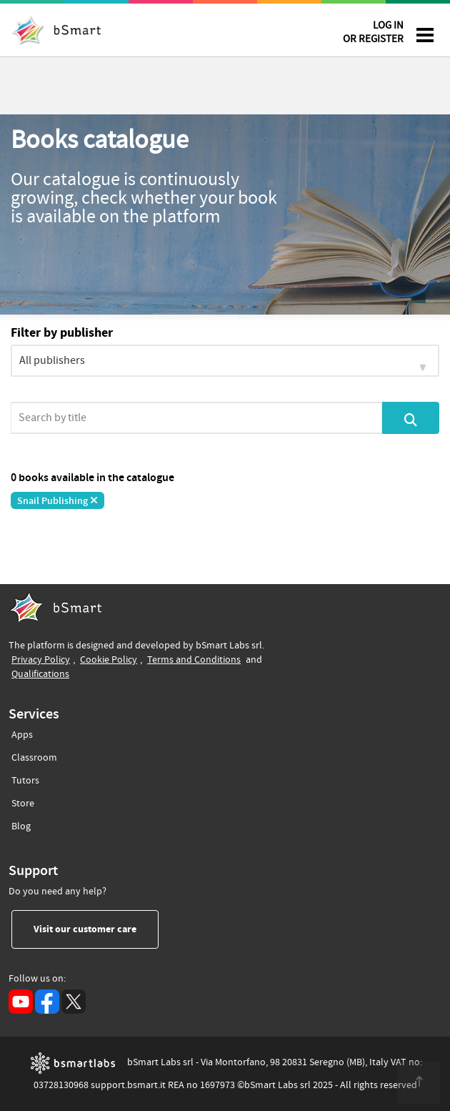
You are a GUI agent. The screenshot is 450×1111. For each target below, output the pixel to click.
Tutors (25, 778)
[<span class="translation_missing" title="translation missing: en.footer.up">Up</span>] (418, 1082)
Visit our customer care (96, 929)
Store (22, 801)
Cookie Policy (108, 659)
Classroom (34, 755)
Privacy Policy (40, 659)
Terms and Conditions (194, 659)
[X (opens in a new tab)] (73, 1001)
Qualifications (40, 674)
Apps (22, 735)
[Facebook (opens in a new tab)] (47, 1001)
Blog (21, 824)
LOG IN (373, 35)
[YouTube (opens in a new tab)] (21, 1001)
